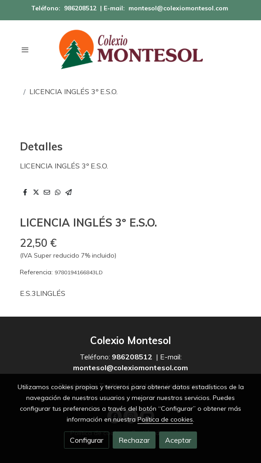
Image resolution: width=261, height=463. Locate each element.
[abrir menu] (25, 49)
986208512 (80, 8)
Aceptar (178, 440)
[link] (131, 49)
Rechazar (134, 440)
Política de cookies (165, 419)
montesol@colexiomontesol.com (178, 8)
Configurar (86, 440)
